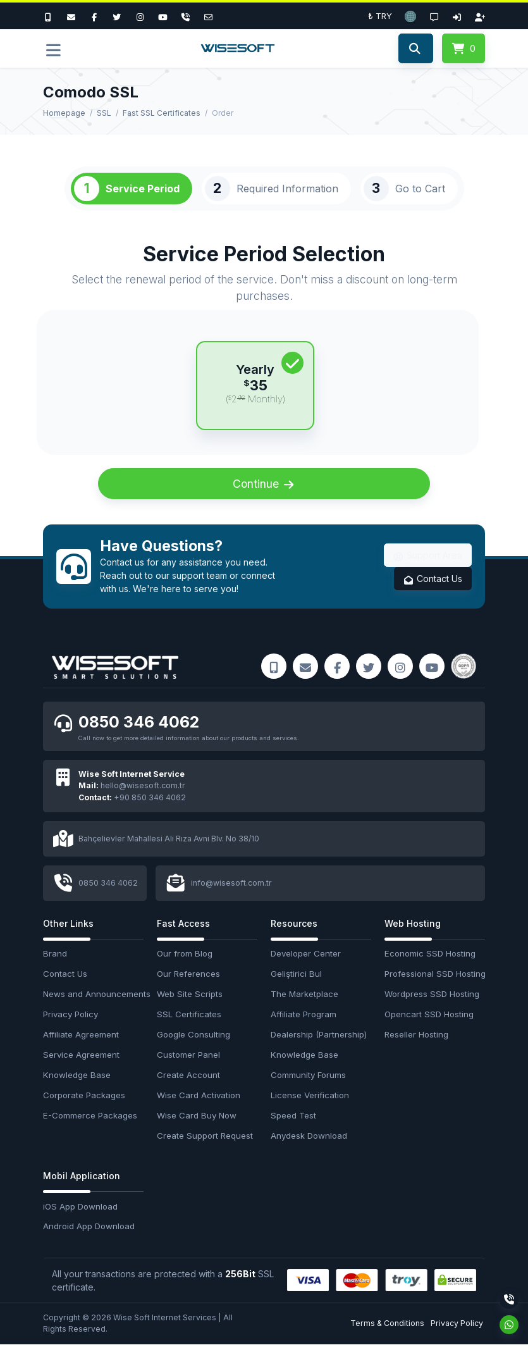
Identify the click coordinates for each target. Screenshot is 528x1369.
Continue (264, 507)
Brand (55, 979)
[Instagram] (139, 16)
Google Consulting (193, 1059)
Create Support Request (205, 1160)
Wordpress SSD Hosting (431, 1019)
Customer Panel (188, 1079)
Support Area (428, 579)
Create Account (188, 1099)
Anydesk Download (309, 1160)
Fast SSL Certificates (161, 113)
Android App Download (89, 1251)
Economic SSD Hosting (430, 979)
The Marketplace (304, 1019)
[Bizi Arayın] (51, 16)
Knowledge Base (77, 1099)
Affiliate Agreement (81, 1059)
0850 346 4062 (140, 747)
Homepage (64, 113)
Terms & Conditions (387, 1348)
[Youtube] (162, 16)
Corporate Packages (84, 1120)
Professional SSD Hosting (434, 999)
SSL (104, 113)
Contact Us (433, 602)
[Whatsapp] (509, 1324)
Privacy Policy (70, 1039)
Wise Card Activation (198, 1120)
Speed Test (293, 1140)
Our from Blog (184, 979)
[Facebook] (94, 16)
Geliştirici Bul (296, 999)
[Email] (208, 16)
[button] (410, 16)
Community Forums (308, 1099)
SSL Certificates (189, 1039)
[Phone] (186, 16)
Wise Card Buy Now (196, 1140)
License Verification (310, 1120)
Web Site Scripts (190, 1019)
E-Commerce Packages (90, 1140)
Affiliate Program (303, 1039)
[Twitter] (117, 16)
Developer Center (306, 979)
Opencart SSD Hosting (429, 1039)
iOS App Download (80, 1231)
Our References (188, 999)
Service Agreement (81, 1079)
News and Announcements (93, 1019)
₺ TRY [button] (380, 16)
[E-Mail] (70, 16)
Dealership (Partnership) (319, 1059)
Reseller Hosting (416, 1059)
